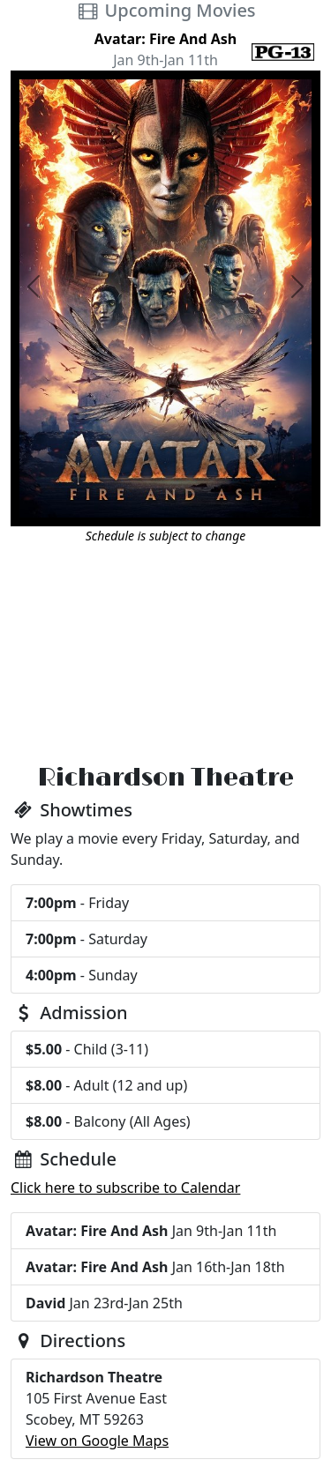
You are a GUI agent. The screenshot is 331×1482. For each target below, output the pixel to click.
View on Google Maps (97, 1440)
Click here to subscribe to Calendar (125, 1187)
